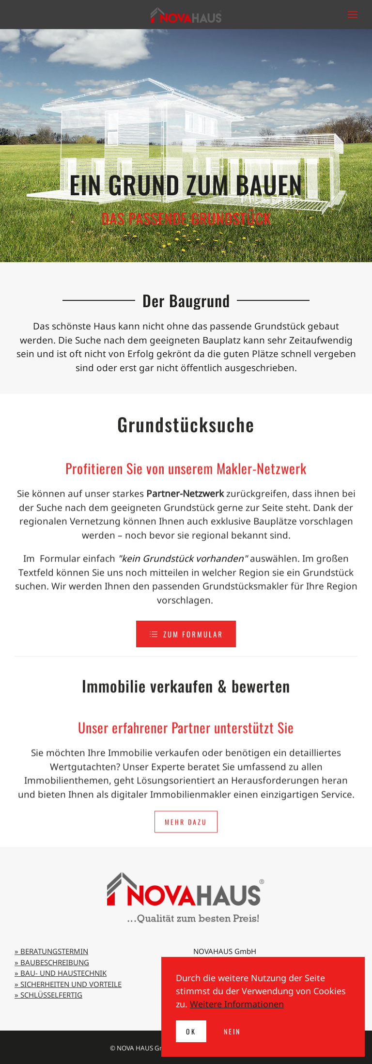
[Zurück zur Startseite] (186, 14)
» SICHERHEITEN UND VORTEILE (68, 984)
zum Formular (186, 639)
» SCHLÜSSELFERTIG (48, 995)
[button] (352, 14)
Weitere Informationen (237, 1004)
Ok (191, 1031)
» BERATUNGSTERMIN (51, 951)
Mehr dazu (186, 845)
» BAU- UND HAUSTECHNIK (61, 973)
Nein (232, 1031)
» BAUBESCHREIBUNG (52, 962)
